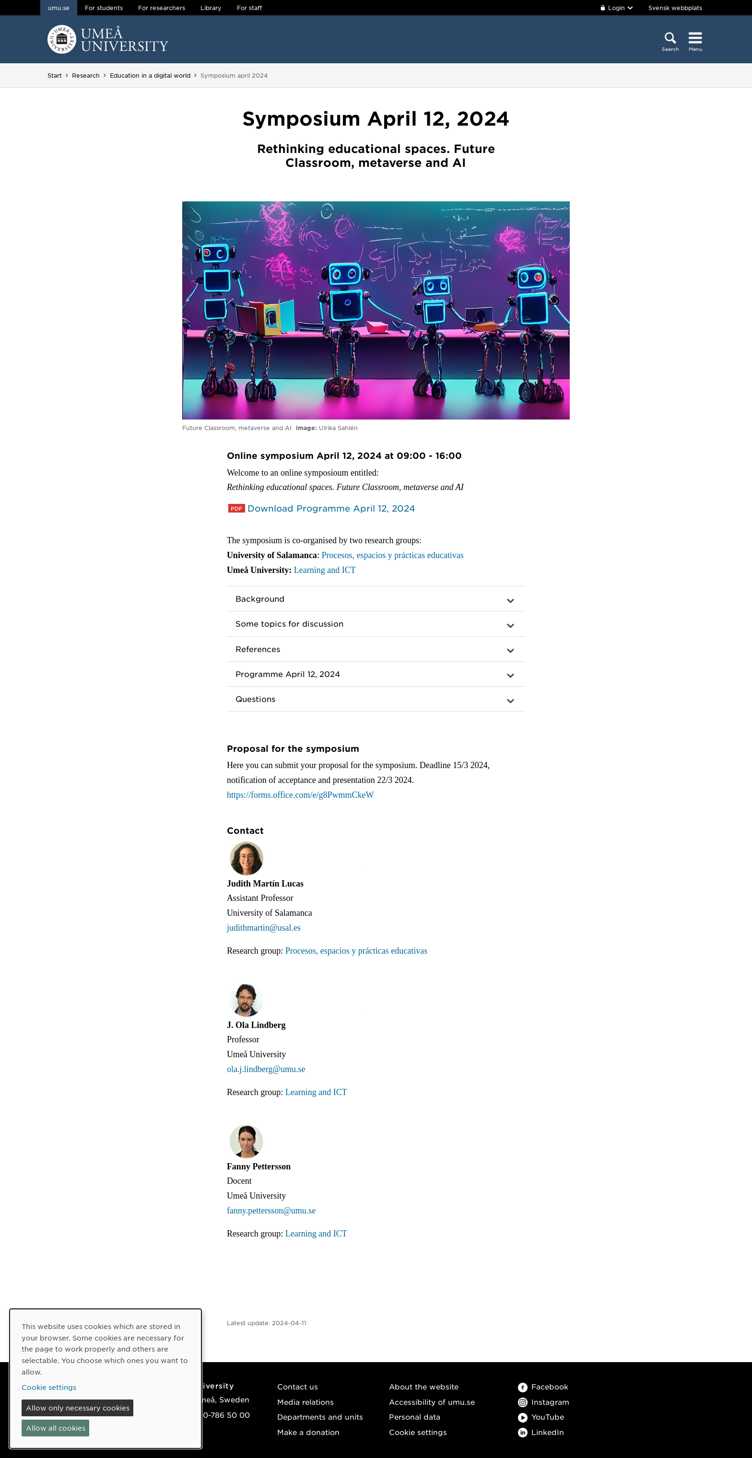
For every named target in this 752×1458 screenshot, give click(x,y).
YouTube (541, 1416)
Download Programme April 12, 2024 (331, 508)
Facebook (543, 1386)
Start (54, 75)
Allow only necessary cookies (77, 1407)
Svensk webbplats (675, 8)
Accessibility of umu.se (432, 1401)
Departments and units (320, 1416)
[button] (376, 598)
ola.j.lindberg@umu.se (266, 1069)
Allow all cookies (55, 1427)
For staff (249, 8)
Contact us (297, 1386)
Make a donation (308, 1431)
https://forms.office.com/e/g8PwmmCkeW (300, 795)
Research (86, 75)
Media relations (305, 1401)
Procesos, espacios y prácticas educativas (392, 555)
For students (104, 8)
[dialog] (105, 1378)
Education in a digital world (150, 75)
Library (211, 8)
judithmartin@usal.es (264, 928)
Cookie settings (418, 1431)
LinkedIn (541, 1431)
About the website (423, 1386)
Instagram (543, 1401)
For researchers (161, 8)
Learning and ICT (325, 570)
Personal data (414, 1416)
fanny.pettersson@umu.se (271, 1210)
